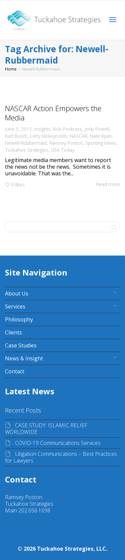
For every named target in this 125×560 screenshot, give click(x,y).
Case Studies (21, 345)
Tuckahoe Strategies (26, 150)
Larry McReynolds (48, 136)
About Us (16, 293)
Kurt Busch (16, 136)
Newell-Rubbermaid (26, 143)
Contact (14, 371)
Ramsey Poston (66, 143)
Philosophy (19, 319)
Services (15, 306)
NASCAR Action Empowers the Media (53, 112)
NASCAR (78, 136)
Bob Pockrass (67, 129)
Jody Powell (97, 129)
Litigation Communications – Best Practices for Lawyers (61, 457)
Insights (42, 129)
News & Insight (24, 358)
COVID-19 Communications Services (58, 443)
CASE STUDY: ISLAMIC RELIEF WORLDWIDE (46, 429)
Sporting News (100, 143)
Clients (13, 332)
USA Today (63, 150)
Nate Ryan (101, 136)
